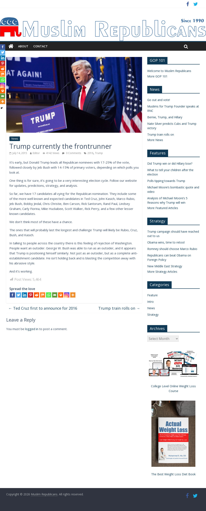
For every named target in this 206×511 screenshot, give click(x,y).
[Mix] (42, 295)
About (23, 46)
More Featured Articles (162, 208)
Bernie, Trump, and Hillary (164, 117)
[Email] (54, 295)
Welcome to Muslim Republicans (169, 71)
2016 (90, 153)
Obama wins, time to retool (166, 242)
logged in (31, 329)
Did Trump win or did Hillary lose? (169, 163)
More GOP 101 (157, 76)
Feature (152, 295)
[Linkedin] (24, 295)
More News (155, 140)
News (14, 138)
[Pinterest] (30, 295)
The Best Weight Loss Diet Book (173, 474)
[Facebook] (12, 295)
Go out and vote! (158, 100)
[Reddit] (36, 295)
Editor (36, 153)
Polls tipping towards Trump (166, 181)
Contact (40, 46)
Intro (150, 302)
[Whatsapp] (48, 295)
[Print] (60, 295)
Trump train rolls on (119, 308)
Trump (99, 153)
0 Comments (71, 153)
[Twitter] (18, 295)
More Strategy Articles (162, 272)
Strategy (153, 315)
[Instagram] (66, 295)
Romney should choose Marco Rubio (172, 249)
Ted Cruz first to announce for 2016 (42, 308)
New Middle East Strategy (164, 266)
